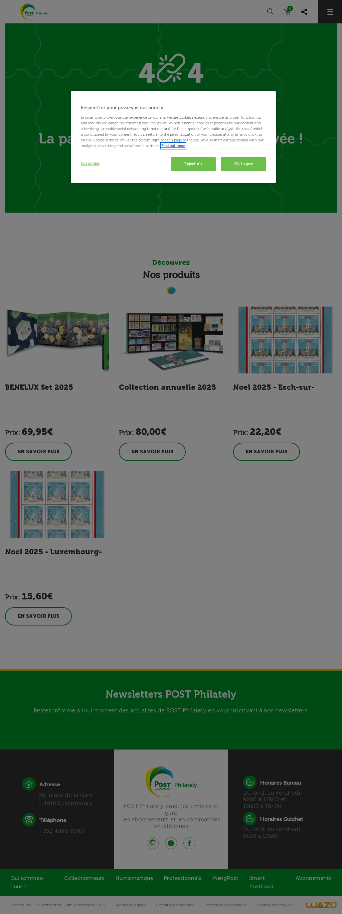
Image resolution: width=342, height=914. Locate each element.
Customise (90, 163)
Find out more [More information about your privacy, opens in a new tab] (173, 145)
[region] (173, 137)
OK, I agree (243, 163)
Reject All (193, 163)
